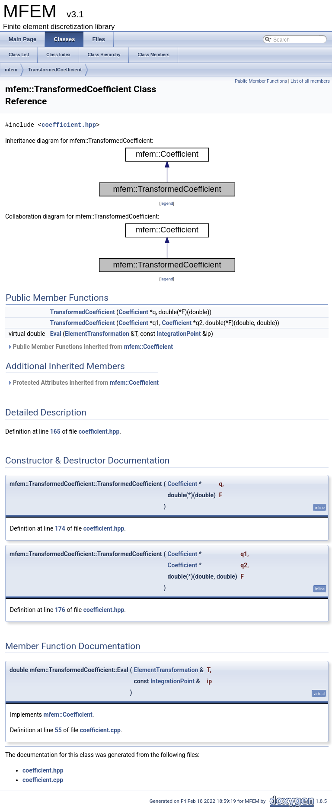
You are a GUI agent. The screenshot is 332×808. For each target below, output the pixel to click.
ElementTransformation (97, 333)
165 (55, 431)
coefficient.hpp (69, 125)
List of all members (310, 81)
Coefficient (133, 312)
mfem (11, 69)
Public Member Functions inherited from (90, 346)
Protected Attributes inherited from (83, 382)
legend (166, 203)
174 (60, 528)
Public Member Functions (261, 81)
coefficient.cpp (100, 730)
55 (58, 730)
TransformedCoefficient (54, 69)
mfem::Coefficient (148, 346)
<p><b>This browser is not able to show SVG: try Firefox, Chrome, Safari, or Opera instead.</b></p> (167, 172)
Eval (55, 333)
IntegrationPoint (179, 333)
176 (60, 609)
